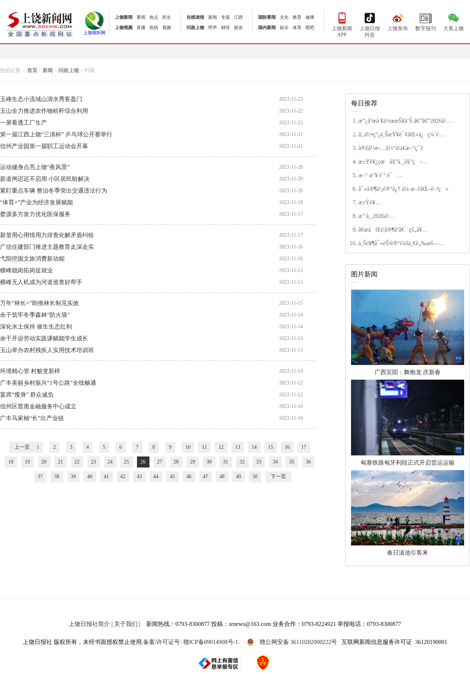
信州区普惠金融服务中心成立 (38, 406)
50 (255, 476)
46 (189, 476)
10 (188, 447)
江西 (238, 17)
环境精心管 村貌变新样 (30, 371)
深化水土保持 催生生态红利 (36, 326)
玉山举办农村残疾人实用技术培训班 (47, 350)
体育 (297, 27)
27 (159, 462)
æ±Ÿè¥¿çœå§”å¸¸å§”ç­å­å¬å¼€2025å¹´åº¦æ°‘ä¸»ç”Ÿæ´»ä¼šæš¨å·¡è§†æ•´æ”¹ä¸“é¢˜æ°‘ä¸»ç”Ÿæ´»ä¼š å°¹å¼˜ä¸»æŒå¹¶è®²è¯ (406, 162)
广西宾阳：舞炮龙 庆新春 (407, 332)
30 (209, 462)
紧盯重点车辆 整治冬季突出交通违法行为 (53, 190)
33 (258, 462)
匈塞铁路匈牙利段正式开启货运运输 (407, 422)
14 (254, 447)
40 (90, 476)
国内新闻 (267, 27)
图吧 (310, 27)
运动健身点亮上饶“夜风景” (35, 167)
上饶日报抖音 (369, 24)
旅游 (238, 27)
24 (110, 462)
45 (172, 476)
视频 (166, 27)
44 (156, 476)
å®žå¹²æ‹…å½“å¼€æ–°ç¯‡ (390, 148)
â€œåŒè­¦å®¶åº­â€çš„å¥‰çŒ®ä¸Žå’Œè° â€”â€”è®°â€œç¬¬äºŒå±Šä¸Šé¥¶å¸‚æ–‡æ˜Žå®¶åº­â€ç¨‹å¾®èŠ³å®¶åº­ (404, 230)
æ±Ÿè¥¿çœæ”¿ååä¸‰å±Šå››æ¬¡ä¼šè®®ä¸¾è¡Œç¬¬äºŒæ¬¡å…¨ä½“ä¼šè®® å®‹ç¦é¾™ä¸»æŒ (409, 203)
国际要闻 (267, 17)
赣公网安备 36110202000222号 (292, 642)
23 (93, 462)
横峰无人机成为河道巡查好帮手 (41, 282)
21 (60, 462)
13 (237, 447)
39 (73, 476)
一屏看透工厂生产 (23, 122)
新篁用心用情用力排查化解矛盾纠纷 (47, 235)
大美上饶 (453, 21)
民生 (166, 17)
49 (238, 476)
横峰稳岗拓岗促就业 (26, 270)
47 (205, 476)
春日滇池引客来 (407, 513)
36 (308, 462)
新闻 (212, 17)
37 (40, 476)
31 (225, 462)
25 (126, 462)
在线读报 (195, 17)
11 (204, 447)
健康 (310, 17)
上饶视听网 (94, 30)
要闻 (141, 17)
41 (106, 476)
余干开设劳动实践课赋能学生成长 (44, 338)
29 (192, 462)
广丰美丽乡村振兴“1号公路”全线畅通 (48, 383)
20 (44, 462)
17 (303, 447)
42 (123, 476)
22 (77, 462)
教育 (297, 17)
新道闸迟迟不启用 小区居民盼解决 (45, 179)
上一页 (22, 447)
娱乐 (284, 27)
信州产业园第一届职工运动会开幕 (44, 146)
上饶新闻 (124, 17)
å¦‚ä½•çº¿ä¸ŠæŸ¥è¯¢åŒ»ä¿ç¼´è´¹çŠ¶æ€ (398, 135)
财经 (225, 27)
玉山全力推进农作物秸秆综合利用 (44, 111)
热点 (153, 17)
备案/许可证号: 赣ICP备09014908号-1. (191, 642)
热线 (153, 27)
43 (139, 476)
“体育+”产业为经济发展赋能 (36, 202)
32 (242, 462)
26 (143, 462)
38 (56, 476)
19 (27, 462)
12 (221, 447)
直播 (141, 27)
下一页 (278, 476)
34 (275, 462)
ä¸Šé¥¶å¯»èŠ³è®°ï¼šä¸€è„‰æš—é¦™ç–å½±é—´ (398, 243)
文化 (284, 17)
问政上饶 (195, 27)
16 (287, 447)
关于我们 (126, 624)
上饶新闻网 (40, 24)
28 (176, 462)
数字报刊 (425, 21)
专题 (225, 17)
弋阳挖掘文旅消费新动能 (32, 258)
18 (11, 462)
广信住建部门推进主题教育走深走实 (47, 247)
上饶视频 (124, 27)
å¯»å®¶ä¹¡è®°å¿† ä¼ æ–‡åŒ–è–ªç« (403, 189)
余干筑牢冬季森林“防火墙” (35, 315)
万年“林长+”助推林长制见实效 (39, 303)
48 (222, 476)
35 (291, 462)
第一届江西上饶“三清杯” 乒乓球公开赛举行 (56, 134)
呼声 (212, 27)
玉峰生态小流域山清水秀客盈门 (41, 99)
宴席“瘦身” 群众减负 (27, 394)
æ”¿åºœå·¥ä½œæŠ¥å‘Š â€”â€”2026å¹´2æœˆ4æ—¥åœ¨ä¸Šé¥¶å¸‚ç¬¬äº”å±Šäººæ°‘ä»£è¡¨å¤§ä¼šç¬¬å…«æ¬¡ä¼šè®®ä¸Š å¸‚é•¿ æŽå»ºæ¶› (409, 121)
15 (270, 447)
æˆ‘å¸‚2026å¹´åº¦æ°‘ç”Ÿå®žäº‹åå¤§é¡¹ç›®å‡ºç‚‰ (405, 216)
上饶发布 (397, 21)
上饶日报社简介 (89, 624)
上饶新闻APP (342, 24)
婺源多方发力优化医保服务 (35, 214)
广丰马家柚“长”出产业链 (32, 418)
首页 (32, 70)
